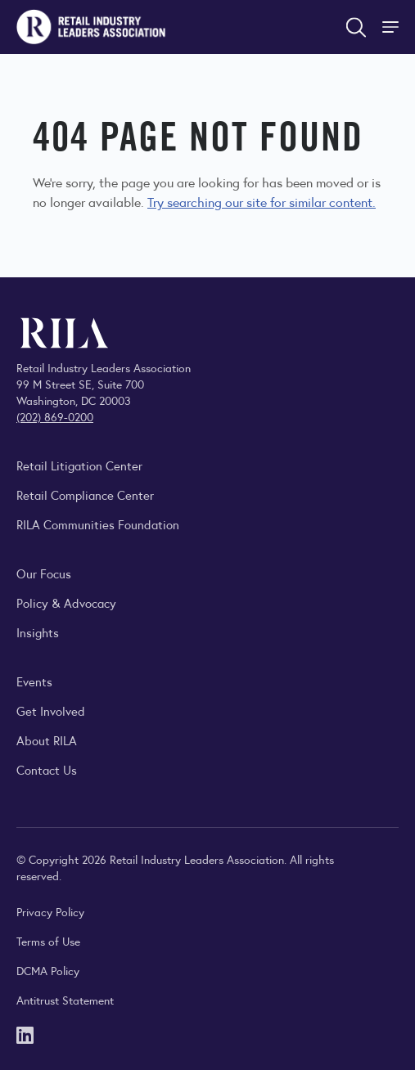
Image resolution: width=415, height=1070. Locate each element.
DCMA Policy (47, 970)
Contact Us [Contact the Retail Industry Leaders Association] (46, 769)
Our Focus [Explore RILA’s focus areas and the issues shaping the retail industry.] (43, 573)
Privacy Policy (50, 911)
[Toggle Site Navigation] (392, 27)
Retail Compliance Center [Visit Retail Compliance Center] (85, 494)
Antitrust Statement (65, 999)
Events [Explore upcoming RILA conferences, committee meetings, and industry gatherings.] (34, 681)
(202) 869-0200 (54, 416)
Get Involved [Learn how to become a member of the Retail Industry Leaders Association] (50, 710)
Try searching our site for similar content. (261, 201)
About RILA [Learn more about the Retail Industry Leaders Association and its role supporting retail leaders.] (46, 740)
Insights (37, 632)
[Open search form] (356, 27)
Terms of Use (48, 941)
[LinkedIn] (25, 1033)
